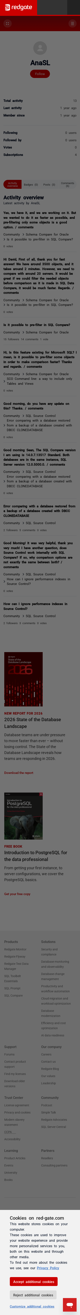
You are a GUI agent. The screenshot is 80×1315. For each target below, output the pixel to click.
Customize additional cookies (32, 1306)
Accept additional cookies (33, 1281)
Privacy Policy (48, 1267)
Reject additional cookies (33, 1295)
